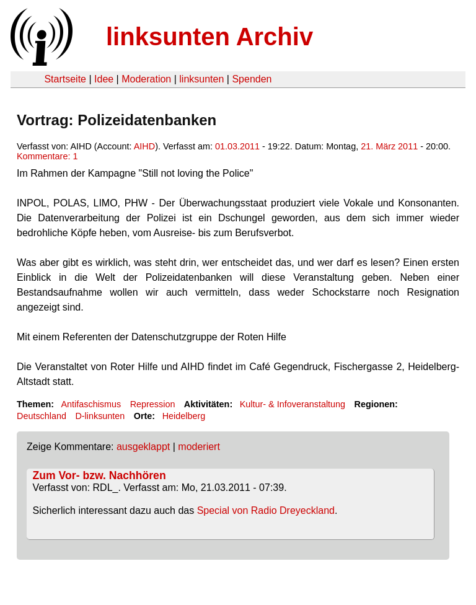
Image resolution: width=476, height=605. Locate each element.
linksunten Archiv (209, 36)
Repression (152, 404)
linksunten (201, 79)
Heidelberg (184, 416)
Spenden (251, 79)
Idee (103, 79)
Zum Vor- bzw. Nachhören (99, 475)
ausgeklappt (143, 446)
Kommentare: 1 (47, 156)
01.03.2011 (237, 146)
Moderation (146, 79)
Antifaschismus (91, 404)
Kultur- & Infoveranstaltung (292, 404)
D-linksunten (100, 416)
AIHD (144, 146)
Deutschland (41, 416)
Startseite (65, 79)
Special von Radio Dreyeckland (266, 510)
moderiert (199, 446)
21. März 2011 (389, 146)
